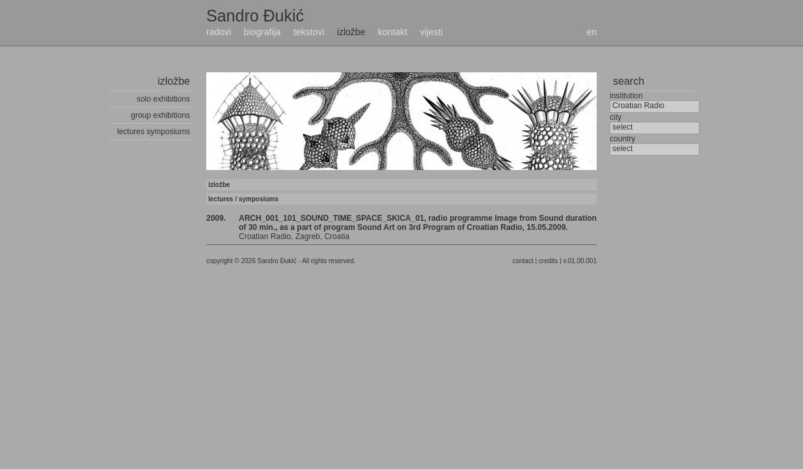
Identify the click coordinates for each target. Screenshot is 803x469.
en (591, 32)
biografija (262, 32)
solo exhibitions (163, 99)
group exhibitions (160, 115)
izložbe (351, 32)
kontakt (392, 32)
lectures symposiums (153, 131)
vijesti (431, 32)
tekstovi (308, 32)
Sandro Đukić (255, 16)
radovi (218, 32)
